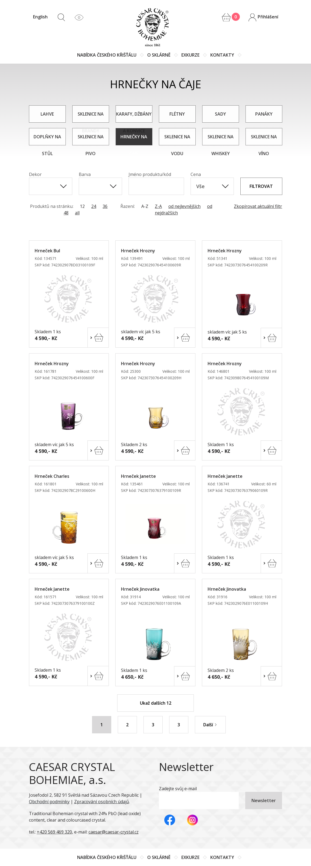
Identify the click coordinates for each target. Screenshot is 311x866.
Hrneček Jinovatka (140, 589)
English (40, 17)
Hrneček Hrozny (138, 251)
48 (66, 213)
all (77, 213)
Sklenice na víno (264, 139)
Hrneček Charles (52, 476)
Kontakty (222, 55)
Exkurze (190, 55)
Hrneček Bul (47, 251)
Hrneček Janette (138, 476)
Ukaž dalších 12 (155, 703)
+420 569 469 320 (54, 832)
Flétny (177, 114)
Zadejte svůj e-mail (178, 789)
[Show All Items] (63, 186)
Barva (85, 174)
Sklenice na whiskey (221, 139)
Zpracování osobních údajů (101, 802)
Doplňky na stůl (47, 139)
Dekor (35, 174)
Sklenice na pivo (91, 139)
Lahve (47, 114)
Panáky (264, 114)
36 (105, 206)
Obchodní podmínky (49, 802)
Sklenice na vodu (177, 139)
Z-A (158, 206)
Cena (196, 174)
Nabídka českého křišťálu (106, 55)
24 (93, 206)
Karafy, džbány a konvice (134, 117)
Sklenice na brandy (91, 117)
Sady (220, 114)
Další (210, 725)
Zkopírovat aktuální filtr (258, 206)
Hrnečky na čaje (133, 139)
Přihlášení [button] (263, 17)
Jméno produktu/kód (150, 174)
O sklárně (159, 55)
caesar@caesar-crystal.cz (114, 832)
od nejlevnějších (184, 206)
